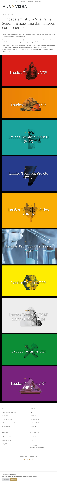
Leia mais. (35, 476)
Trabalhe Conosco (35, 436)
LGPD (32, 440)
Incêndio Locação (35, 419)
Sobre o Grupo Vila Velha (9, 412)
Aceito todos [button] (13, 479)
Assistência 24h (7, 436)
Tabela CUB (33, 415)
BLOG (32, 412)
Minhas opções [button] (6, 479)
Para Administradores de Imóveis (11, 423)
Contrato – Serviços (35, 423)
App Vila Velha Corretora (9, 444)
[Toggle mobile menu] (54, 6)
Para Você (5, 415)
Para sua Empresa (7, 419)
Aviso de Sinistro (7, 440)
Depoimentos (6, 426)
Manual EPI (33, 426)
